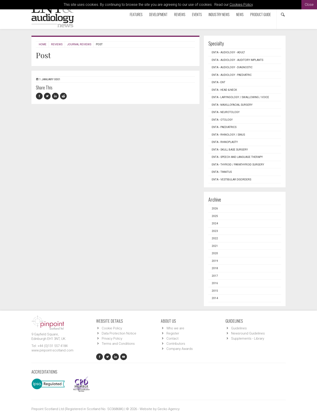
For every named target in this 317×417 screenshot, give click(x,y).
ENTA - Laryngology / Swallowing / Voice (240, 97)
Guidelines (239, 328)
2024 (215, 223)
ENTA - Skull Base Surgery (230, 149)
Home (42, 44)
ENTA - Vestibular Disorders (231, 179)
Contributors (175, 344)
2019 (215, 260)
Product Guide (260, 14)
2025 (215, 216)
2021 (215, 246)
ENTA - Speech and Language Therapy (237, 157)
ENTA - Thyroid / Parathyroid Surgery (238, 164)
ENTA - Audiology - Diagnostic (232, 67)
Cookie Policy (112, 328)
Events (197, 14)
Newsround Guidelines (248, 333)
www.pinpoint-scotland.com (52, 350)
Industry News (219, 14)
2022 (215, 238)
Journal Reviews (79, 44)
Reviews (179, 14)
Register (172, 333)
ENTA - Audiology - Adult (228, 52)
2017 (215, 275)
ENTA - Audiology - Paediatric (232, 74)
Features (136, 14)
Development (158, 14)
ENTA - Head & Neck (224, 89)
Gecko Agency (168, 409)
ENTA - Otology (222, 119)
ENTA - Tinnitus (222, 171)
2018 (215, 268)
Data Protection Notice (119, 333)
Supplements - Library (247, 338)
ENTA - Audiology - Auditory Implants (237, 60)
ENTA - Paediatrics (224, 127)
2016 (215, 283)
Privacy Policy (112, 338)
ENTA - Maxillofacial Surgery (232, 104)
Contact (172, 338)
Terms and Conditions (118, 344)
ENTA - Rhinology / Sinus (228, 134)
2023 (215, 231)
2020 (215, 253)
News (240, 14)
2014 (215, 298)
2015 (215, 290)
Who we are (175, 328)
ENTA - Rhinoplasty (225, 142)
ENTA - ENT (218, 82)
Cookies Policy (241, 4)
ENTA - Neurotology (226, 112)
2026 (215, 208)
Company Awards (179, 349)
